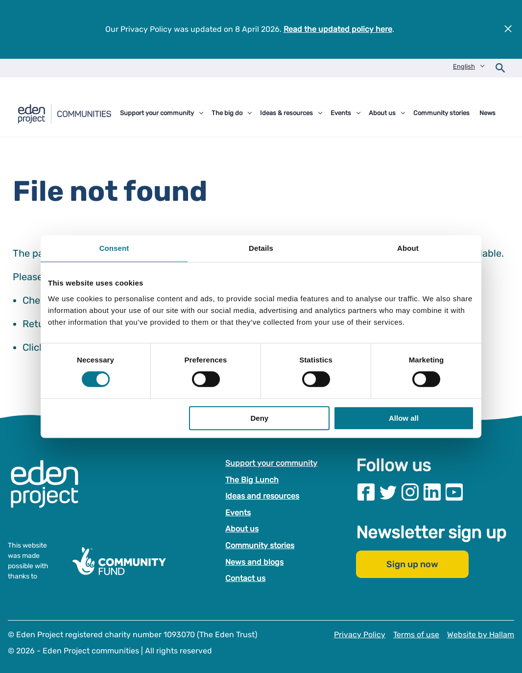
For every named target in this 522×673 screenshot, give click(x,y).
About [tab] (408, 248)
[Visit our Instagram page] (410, 492)
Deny (260, 418)
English (464, 66)
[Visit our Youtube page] (454, 492)
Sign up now (412, 564)
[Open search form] (500, 68)
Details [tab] (261, 248)
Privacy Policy (359, 634)
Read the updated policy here (338, 29)
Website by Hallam (480, 634)
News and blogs (254, 561)
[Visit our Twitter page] (388, 492)
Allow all (404, 418)
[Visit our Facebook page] (366, 492)
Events (238, 512)
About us (242, 528)
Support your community (271, 463)
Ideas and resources (262, 496)
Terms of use (416, 634)
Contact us (245, 578)
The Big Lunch (252, 479)
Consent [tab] (114, 248)
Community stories (259, 545)
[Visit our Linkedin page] (432, 492)
